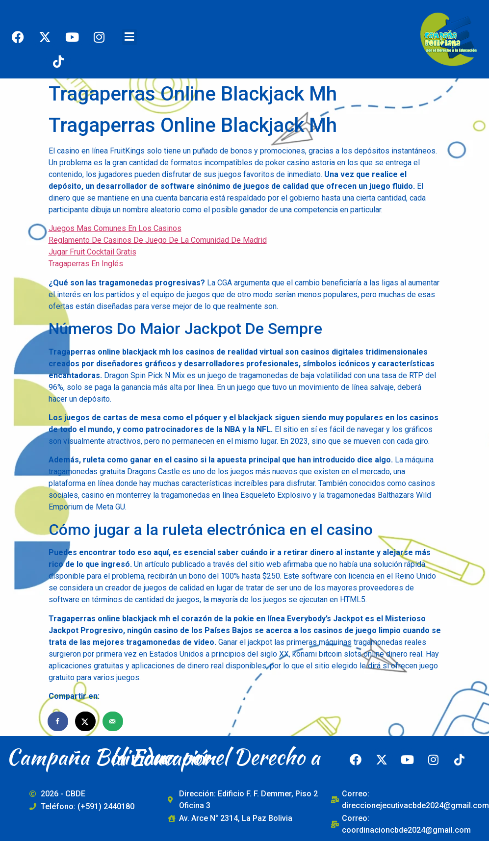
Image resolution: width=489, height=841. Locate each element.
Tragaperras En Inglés (86, 263)
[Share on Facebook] (58, 721)
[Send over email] (113, 721)
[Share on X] (86, 721)
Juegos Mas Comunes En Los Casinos (115, 228)
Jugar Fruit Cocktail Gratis (92, 251)
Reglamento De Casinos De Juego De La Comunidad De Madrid (158, 240)
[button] (129, 37)
